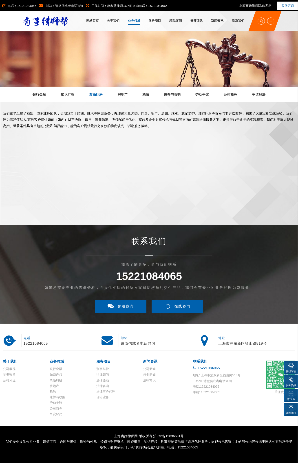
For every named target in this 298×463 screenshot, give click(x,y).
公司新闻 (149, 369)
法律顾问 (102, 374)
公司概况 (9, 369)
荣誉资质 (9, 374)
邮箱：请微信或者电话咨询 (61, 6)
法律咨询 (102, 386)
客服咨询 (287, 5)
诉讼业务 (102, 397)
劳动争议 (56, 403)
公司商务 (56, 408)
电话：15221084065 (19, 6)
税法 (53, 391)
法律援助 (102, 380)
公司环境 (9, 380)
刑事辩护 (102, 369)
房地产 (54, 386)
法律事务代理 (105, 391)
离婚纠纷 (56, 380)
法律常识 (149, 380)
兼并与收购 (57, 397)
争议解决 (56, 414)
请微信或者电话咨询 (138, 343)
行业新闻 (149, 374)
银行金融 (56, 369)
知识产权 (56, 374)
